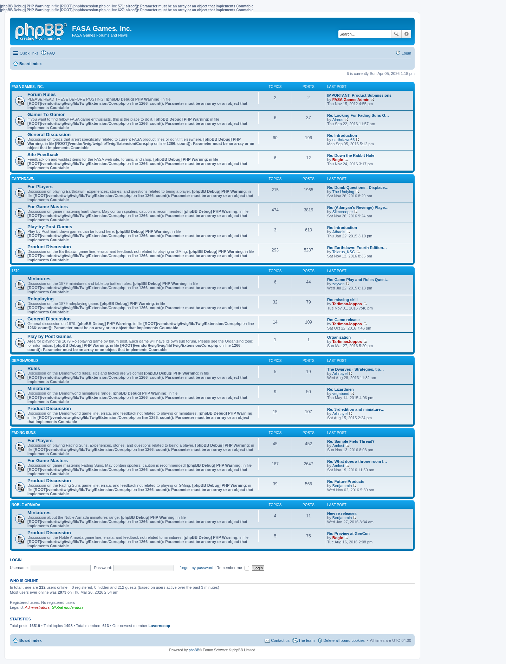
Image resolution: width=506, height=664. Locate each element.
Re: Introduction (342, 135)
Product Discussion (49, 246)
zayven (338, 284)
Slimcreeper (342, 212)
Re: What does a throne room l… (357, 461)
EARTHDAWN (23, 179)
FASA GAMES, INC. (28, 87)
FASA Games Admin (351, 99)
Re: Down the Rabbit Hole (350, 155)
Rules (33, 368)
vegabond (340, 393)
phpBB (194, 650)
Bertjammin (342, 486)
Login (15, 560)
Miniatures (39, 278)
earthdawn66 (343, 140)
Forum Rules (41, 94)
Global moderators (68, 607)
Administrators (37, 607)
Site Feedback (43, 154)
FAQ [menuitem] (51, 53)
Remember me (232, 568)
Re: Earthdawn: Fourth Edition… (357, 247)
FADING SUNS (23, 433)
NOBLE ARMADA (26, 505)
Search (396, 34)
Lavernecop (159, 626)
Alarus (337, 119)
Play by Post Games (49, 336)
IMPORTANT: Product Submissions (359, 95)
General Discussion (49, 134)
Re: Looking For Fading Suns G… (358, 115)
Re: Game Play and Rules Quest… (358, 279)
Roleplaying (40, 298)
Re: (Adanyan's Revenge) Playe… (358, 207)
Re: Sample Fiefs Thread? (351, 441)
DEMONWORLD (25, 361)
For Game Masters (47, 206)
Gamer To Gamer (46, 114)
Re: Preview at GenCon (348, 533)
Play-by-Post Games (49, 226)
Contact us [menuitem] (280, 640)
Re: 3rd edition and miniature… (355, 409)
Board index (30, 640)
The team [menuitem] (306, 640)
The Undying (343, 192)
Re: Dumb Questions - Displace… (358, 187)
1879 (15, 271)
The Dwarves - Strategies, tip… (355, 369)
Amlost (338, 445)
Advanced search (406, 34)
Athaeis (338, 232)
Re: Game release (343, 320)
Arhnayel (340, 373)
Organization (339, 337)
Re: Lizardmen (340, 389)
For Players (40, 186)
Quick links (29, 53)
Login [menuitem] (406, 53)
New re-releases (342, 513)
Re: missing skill (342, 300)
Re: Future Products (345, 481)
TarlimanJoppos (347, 304)
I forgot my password (195, 568)
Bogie (337, 160)
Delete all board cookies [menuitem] (343, 640)
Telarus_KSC (343, 252)
